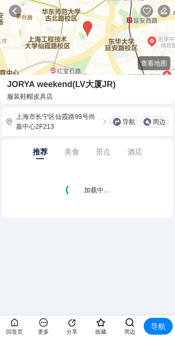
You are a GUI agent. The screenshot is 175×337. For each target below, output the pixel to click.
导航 (128, 121)
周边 (159, 121)
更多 (43, 332)
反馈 (164, 11)
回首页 (14, 332)
